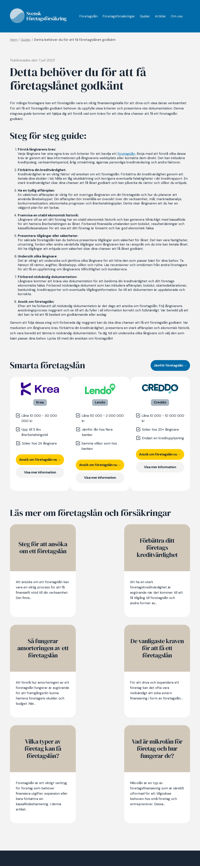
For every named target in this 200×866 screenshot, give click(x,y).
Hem (13, 40)
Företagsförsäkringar (119, 16)
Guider (145, 16)
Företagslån (88, 16)
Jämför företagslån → (170, 365)
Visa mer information (40, 472)
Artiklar (160, 16)
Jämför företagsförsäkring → (32, 831)
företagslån (126, 154)
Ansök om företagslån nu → (40, 459)
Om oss (177, 16)
